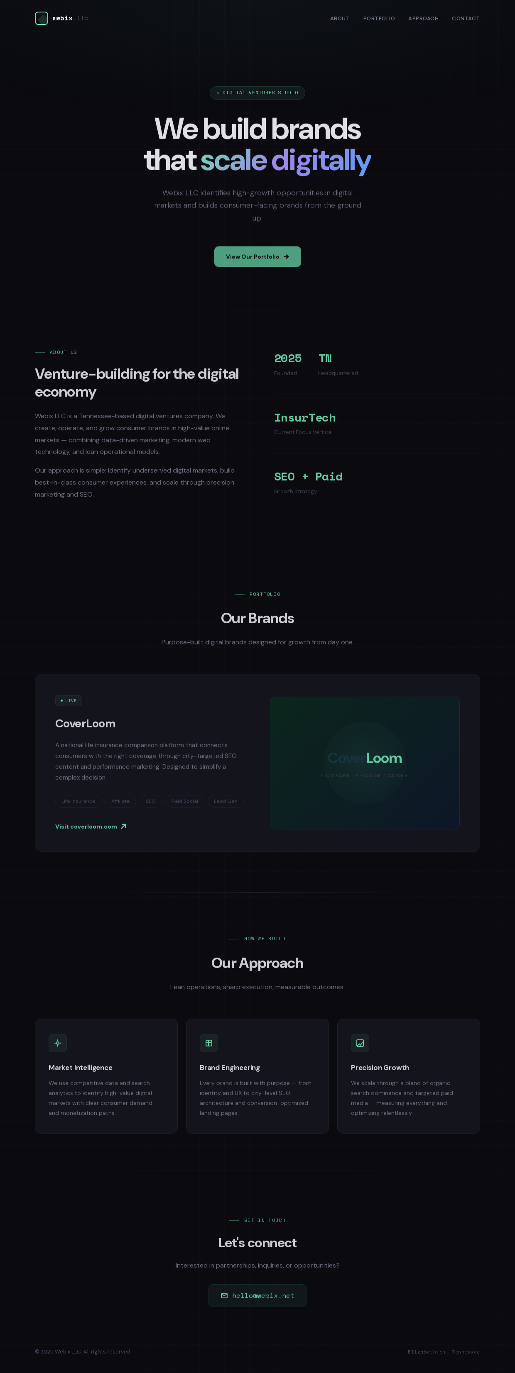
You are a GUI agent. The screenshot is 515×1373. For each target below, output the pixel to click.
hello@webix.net (257, 1299)
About (340, 18)
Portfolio (379, 18)
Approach (423, 18)
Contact (466, 18)
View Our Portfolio (257, 260)
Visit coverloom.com (90, 830)
